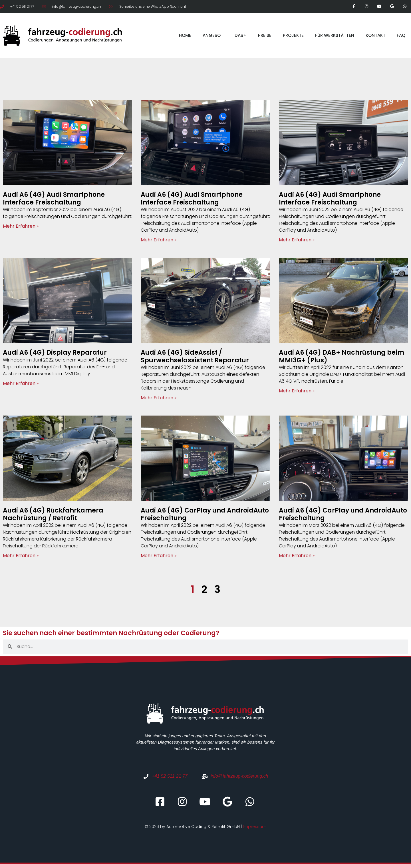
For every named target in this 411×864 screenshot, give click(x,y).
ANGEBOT (213, 35)
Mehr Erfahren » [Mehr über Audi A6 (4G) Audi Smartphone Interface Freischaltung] (21, 226)
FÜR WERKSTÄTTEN (334, 35)
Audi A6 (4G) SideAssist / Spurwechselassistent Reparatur (195, 356)
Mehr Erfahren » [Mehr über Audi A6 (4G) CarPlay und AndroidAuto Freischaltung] (158, 555)
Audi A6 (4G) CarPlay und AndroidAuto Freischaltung (205, 514)
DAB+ (241, 35)
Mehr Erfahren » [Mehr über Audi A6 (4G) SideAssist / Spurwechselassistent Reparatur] (158, 397)
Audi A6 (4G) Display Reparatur (55, 352)
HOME (185, 35)
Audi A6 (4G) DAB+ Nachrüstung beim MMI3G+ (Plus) (341, 356)
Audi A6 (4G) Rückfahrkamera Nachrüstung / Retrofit (53, 514)
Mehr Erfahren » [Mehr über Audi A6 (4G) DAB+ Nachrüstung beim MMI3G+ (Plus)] (297, 391)
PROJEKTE (293, 35)
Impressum (254, 826)
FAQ (401, 35)
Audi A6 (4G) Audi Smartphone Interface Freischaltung (54, 198)
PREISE (264, 35)
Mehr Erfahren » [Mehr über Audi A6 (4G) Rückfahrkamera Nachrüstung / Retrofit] (21, 555)
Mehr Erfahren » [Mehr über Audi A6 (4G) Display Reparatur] (21, 383)
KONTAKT (375, 35)
